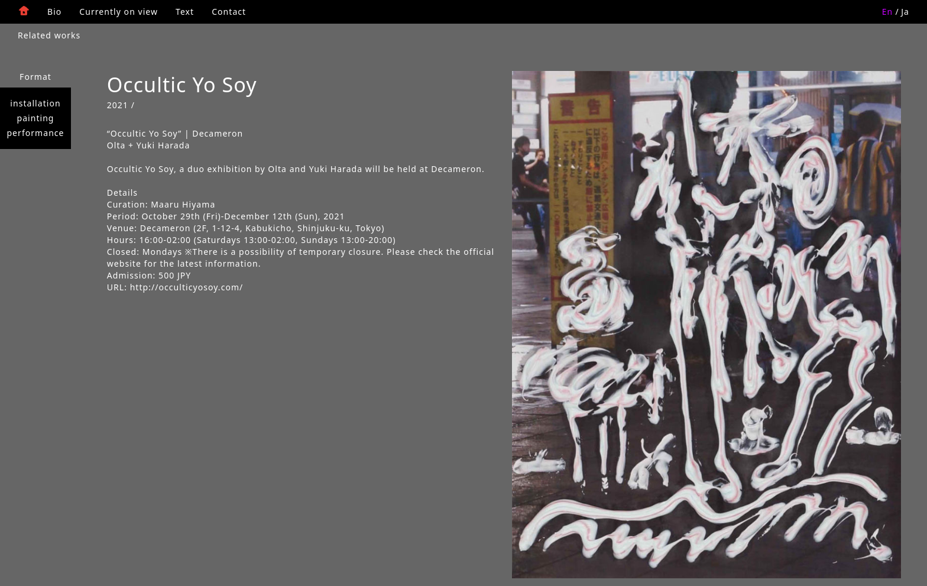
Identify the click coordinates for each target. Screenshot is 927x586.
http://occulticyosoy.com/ (187, 287)
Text (185, 11)
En (887, 11)
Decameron (165, 228)
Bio (54, 11)
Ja (905, 11)
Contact (229, 11)
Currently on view (118, 11)
